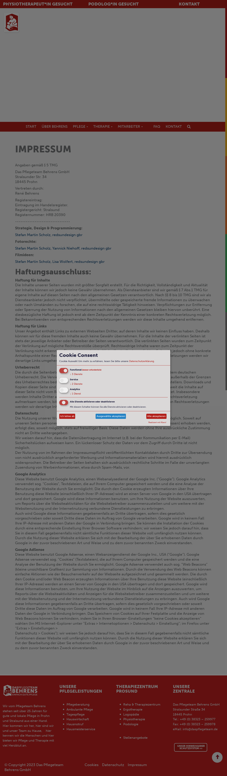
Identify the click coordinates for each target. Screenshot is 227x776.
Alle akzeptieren (156, 416)
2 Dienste (76, 383)
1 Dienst (75, 393)
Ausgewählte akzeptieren (111, 416)
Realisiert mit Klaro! (157, 422)
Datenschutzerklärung (141, 361)
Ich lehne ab (67, 416)
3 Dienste (76, 374)
